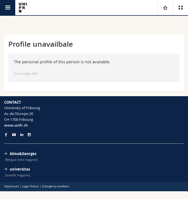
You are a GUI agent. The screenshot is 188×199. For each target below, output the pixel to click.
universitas (20, 169)
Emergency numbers (55, 186)
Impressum (11, 186)
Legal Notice (30, 186)
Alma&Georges (23, 153)
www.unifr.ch (16, 125)
